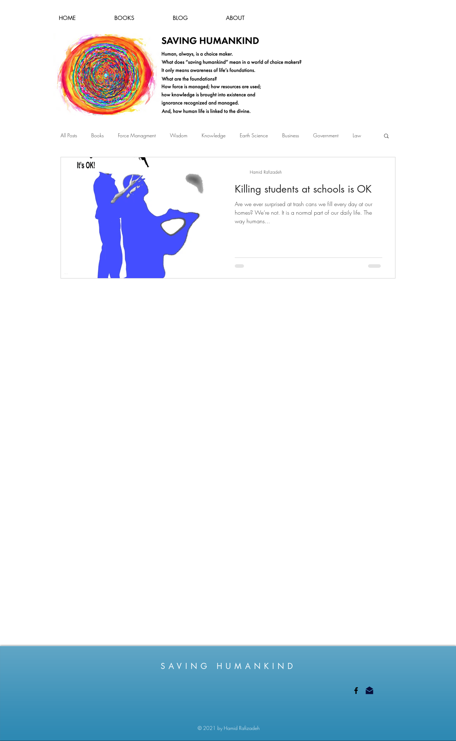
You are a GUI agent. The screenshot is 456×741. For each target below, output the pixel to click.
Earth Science (254, 135)
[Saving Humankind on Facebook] (356, 690)
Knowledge (214, 135)
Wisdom (178, 135)
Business (290, 135)
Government (325, 135)
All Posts (69, 135)
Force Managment (137, 135)
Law (357, 135)
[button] (386, 136)
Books (97, 135)
